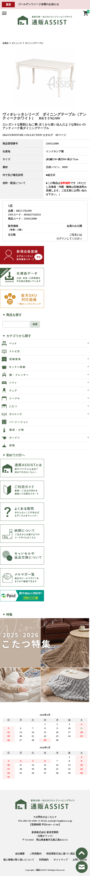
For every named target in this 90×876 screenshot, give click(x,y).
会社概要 (20, 853)
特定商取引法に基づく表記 (60, 853)
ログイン (61, 238)
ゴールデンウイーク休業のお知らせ (38, 4)
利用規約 (44, 859)
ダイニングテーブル (34, 43)
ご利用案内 (35, 853)
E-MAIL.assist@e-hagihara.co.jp (55, 820)
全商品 (5, 43)
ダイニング (17, 43)
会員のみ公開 (74, 225)
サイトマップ (60, 859)
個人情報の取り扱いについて (18, 859)
